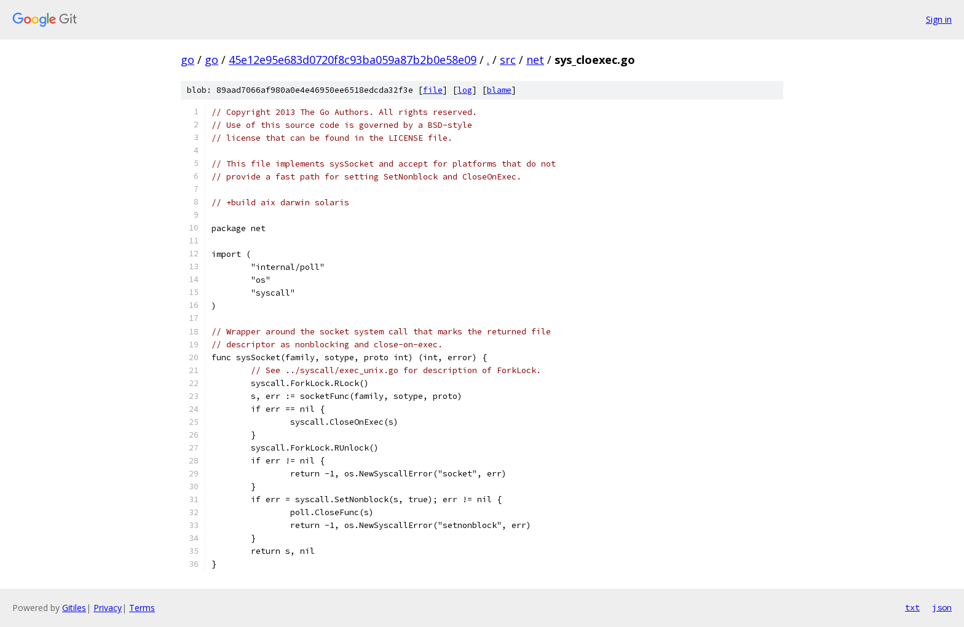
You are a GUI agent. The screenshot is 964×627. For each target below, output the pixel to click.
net (535, 59)
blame (499, 90)
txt (912, 607)
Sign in (939, 19)
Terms (142, 607)
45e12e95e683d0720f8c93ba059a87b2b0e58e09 (352, 59)
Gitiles (74, 607)
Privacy (107, 607)
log (464, 90)
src (508, 59)
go (187, 59)
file (433, 90)
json (942, 607)
